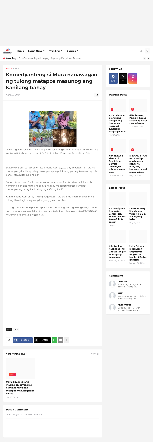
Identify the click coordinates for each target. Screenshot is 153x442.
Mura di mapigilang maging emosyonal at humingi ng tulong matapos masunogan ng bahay (20, 387)
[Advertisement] (76, 23)
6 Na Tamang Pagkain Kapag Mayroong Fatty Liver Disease (50, 58)
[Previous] (144, 58)
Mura (17, 69)
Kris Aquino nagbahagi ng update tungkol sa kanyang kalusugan (117, 251)
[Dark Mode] (141, 51)
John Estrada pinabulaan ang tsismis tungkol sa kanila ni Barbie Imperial (138, 253)
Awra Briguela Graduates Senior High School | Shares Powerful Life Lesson (117, 215)
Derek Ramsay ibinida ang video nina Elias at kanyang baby (137, 214)
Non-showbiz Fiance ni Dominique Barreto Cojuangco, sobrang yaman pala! (117, 163)
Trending (54, 50)
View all (95, 354)
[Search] (147, 51)
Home (20, 50)
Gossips (71, 50)
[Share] (96, 95)
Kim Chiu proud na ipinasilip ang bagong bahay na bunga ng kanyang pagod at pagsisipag (138, 163)
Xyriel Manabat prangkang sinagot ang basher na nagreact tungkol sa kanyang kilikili (117, 123)
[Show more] (66, 340)
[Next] (148, 58)
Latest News (35, 50)
